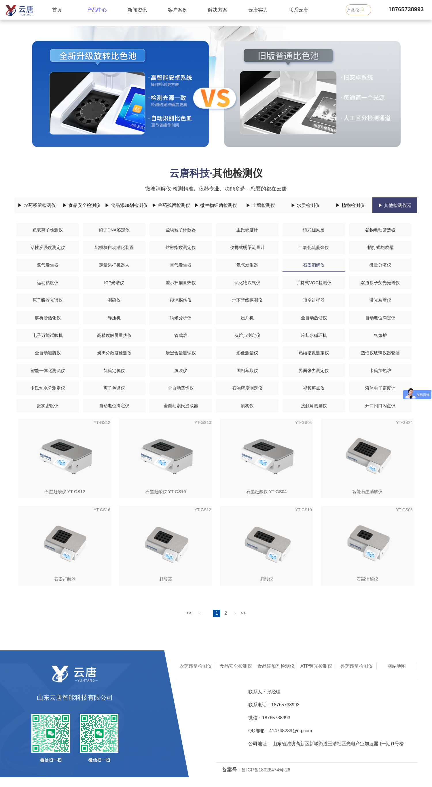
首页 (57, 10)
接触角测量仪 (314, 405)
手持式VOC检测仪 (313, 282)
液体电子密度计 (380, 388)
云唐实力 (258, 10)
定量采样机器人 (114, 265)
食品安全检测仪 (236, 666)
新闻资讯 (137, 10)
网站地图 (396, 666)
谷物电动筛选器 (380, 229)
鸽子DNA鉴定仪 (114, 229)
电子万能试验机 (48, 335)
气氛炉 (380, 335)
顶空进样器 (314, 300)
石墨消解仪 (314, 265)
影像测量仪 (247, 352)
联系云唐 (298, 10)
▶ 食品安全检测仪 (81, 205)
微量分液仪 (380, 265)
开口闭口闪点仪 (380, 405)
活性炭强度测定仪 (48, 247)
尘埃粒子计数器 (181, 229)
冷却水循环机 (314, 335)
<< (189, 613)
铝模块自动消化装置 (114, 247)
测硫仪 (114, 300)
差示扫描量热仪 (181, 282)
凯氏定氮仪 (114, 370)
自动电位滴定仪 (380, 317)
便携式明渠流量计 (247, 247)
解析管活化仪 (48, 317)
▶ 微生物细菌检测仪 (215, 205)
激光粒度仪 (380, 300)
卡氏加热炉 (380, 370)
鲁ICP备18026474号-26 (266, 769)
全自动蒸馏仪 (314, 317)
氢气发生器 (247, 265)
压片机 (247, 317)
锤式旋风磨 (314, 229)
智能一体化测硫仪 (48, 370)
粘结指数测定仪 (314, 352)
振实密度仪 (47, 405)
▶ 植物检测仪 (350, 205)
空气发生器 (181, 265)
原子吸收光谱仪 (48, 300)
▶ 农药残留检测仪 (37, 205)
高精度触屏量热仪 (114, 335)
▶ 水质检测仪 (305, 205)
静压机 (114, 317)
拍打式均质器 (380, 247)
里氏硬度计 (247, 229)
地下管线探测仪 (247, 300)
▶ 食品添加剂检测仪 (126, 205)
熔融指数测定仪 (181, 247)
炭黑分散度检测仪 (114, 352)
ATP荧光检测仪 (316, 666)
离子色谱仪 (114, 388)
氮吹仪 (180, 370)
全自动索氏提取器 (181, 405)
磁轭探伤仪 (181, 300)
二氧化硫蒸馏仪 (314, 247)
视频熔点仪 (314, 388)
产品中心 (97, 10)
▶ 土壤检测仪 (260, 205)
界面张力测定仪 (314, 370)
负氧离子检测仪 (48, 229)
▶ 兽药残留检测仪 (171, 205)
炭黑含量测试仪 (181, 352)
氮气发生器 (47, 265)
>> (243, 613)
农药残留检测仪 (195, 666)
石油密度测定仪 (247, 388)
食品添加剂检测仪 (275, 666)
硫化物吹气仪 (247, 282)
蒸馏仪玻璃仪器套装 (380, 352)
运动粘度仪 (47, 282)
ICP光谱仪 (114, 282)
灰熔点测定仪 (247, 335)
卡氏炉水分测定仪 (48, 388)
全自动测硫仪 (48, 352)
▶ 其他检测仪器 (395, 205)
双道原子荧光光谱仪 (380, 282)
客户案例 (177, 10)
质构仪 (247, 405)
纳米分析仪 (181, 317)
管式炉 (180, 335)
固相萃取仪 (247, 370)
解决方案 (218, 10)
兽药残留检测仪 (356, 666)
